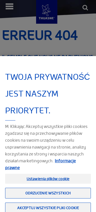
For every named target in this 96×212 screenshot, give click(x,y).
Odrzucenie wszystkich (48, 195)
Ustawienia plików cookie (48, 180)
